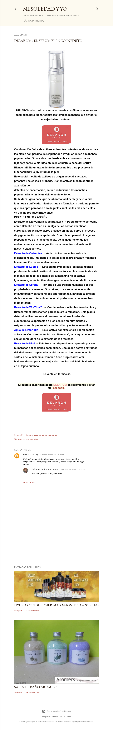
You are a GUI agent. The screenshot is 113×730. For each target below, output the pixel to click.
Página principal (33, 20)
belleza (26, 439)
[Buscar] (97, 8)
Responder (29, 482)
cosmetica (34, 439)
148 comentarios (32, 692)
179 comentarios (32, 610)
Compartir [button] (18, 435)
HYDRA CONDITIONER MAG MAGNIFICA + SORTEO (56, 605)
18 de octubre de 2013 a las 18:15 (53, 455)
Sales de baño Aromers (36, 687)
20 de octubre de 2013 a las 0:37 (73, 469)
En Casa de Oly (30, 454)
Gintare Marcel (65, 717)
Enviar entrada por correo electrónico (41, 435)
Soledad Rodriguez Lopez (45, 469)
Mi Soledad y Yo (45, 8)
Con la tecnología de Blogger (56, 711)
